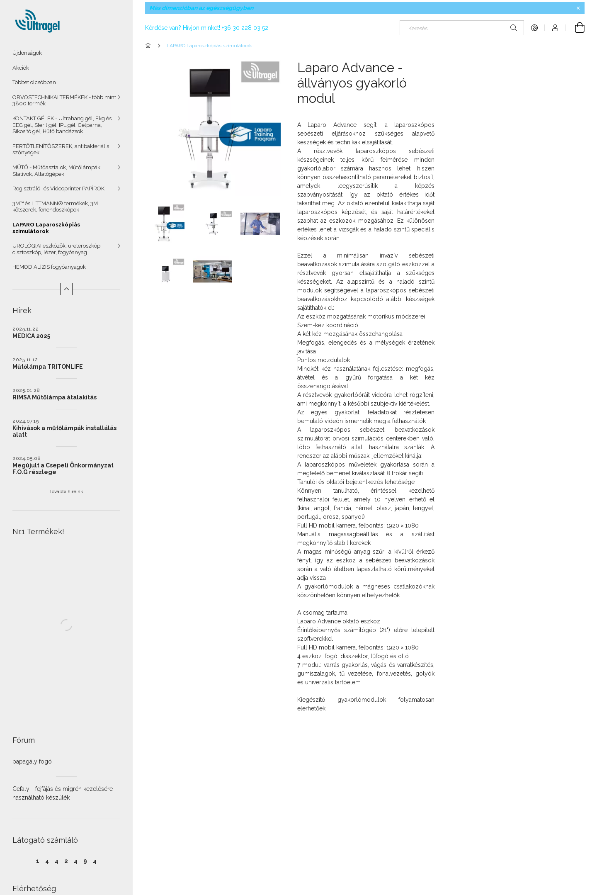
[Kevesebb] (66, 289)
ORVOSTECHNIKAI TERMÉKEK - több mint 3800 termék (64, 100)
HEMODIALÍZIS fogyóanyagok (49, 267)
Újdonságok (27, 53)
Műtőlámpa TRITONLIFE (47, 366)
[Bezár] (578, 8)
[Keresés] (462, 27)
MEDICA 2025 (31, 336)
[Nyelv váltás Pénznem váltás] (534, 27)
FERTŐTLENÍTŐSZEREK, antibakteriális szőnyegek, (60, 149)
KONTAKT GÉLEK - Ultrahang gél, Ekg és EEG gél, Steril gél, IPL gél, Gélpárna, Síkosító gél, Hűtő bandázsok (62, 124)
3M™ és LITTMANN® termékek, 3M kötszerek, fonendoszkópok (55, 206)
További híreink (66, 491)
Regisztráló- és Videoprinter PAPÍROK (58, 188)
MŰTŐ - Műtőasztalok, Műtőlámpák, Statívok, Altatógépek (57, 170)
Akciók (20, 68)
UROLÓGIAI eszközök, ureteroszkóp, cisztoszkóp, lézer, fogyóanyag (57, 249)
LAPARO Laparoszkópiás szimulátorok (46, 227)
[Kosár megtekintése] (575, 27)
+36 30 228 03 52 (245, 27)
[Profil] (555, 27)
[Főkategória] (149, 46)
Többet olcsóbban (34, 82)
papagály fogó (32, 761)
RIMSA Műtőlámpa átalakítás (54, 397)
